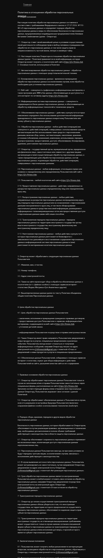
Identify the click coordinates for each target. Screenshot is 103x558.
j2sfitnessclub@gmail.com (46, 349)
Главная (27, 4)
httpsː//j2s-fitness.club (73, 62)
